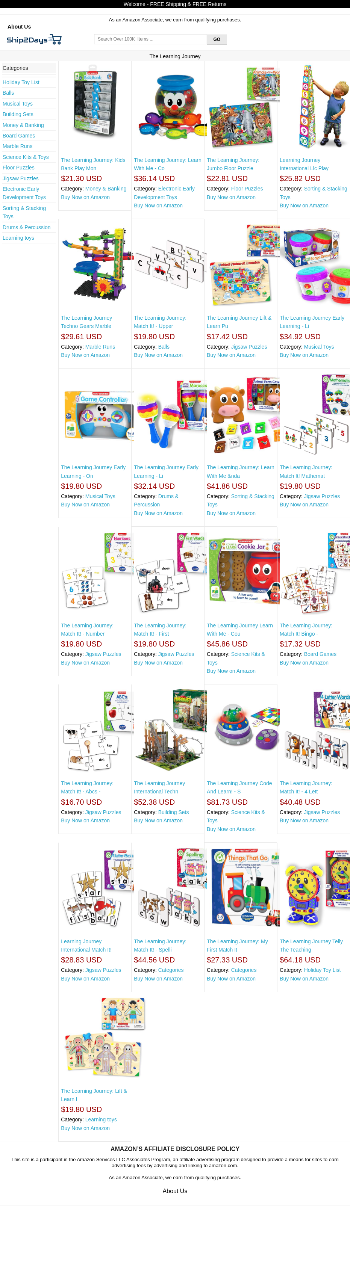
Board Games (19, 136)
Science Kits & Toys (26, 157)
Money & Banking (23, 125)
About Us (19, 27)
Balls (8, 93)
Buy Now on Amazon (85, 197)
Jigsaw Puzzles (21, 178)
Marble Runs (17, 146)
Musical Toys (18, 104)
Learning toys (18, 238)
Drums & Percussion (27, 227)
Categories (171, 970)
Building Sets (18, 114)
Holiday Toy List (21, 82)
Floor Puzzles (19, 168)
